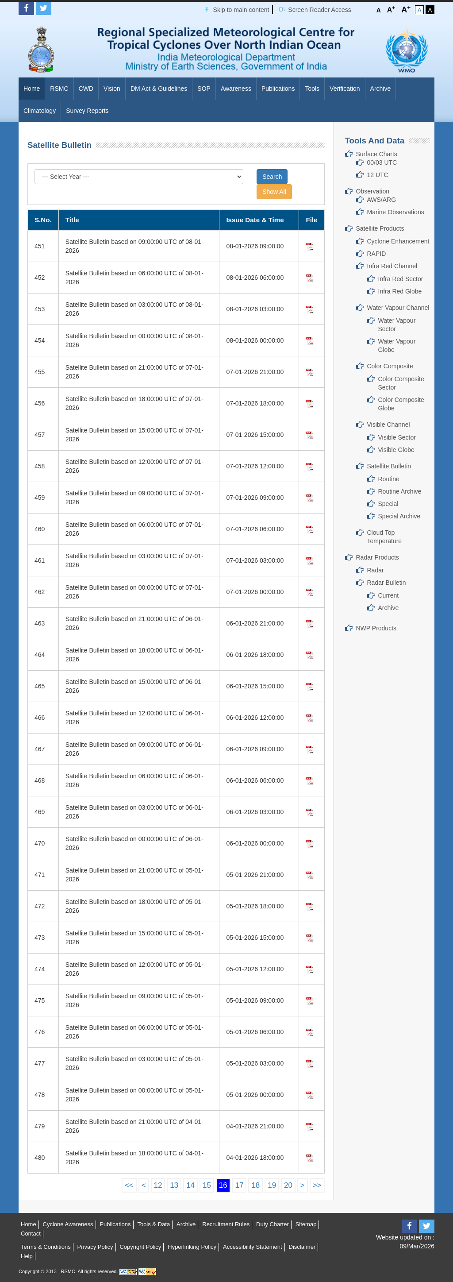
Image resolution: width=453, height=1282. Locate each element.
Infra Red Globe (400, 291)
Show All (274, 191)
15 (207, 1185)
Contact (31, 1233)
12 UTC (377, 174)
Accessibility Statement (252, 1246)
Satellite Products (380, 228)
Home (31, 88)
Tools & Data (153, 1224)
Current (388, 595)
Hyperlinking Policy (192, 1246)
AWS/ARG (381, 199)
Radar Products (377, 557)
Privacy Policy (95, 1246)
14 (190, 1185)
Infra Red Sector (400, 278)
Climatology (39, 110)
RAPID (376, 253)
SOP (204, 88)
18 (255, 1185)
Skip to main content (241, 9)
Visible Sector (397, 437)
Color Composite (390, 366)
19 (272, 1185)
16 (223, 1185)
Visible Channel (388, 424)
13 (174, 1185)
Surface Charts (376, 154)
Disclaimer (302, 1246)
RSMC (59, 88)
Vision (112, 88)
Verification (345, 88)
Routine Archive (400, 491)
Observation (372, 191)
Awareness (236, 88)
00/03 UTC (382, 162)
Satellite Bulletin (389, 466)
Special (388, 503)
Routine (388, 479)
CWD (86, 88)
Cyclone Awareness (68, 1224)
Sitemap (306, 1224)
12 (158, 1185)
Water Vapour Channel (398, 307)
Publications (278, 88)
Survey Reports (87, 110)
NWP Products (376, 628)
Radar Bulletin (386, 582)
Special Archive (399, 516)
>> (317, 1185)
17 (239, 1185)
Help (27, 1256)
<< (129, 1185)
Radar (375, 570)
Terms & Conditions (46, 1246)
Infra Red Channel (392, 266)
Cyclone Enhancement (398, 241)
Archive (380, 88)
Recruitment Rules (226, 1224)
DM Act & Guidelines (159, 88)
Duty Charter (272, 1224)
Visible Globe (396, 449)
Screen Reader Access (319, 9)
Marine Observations (395, 212)
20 (288, 1185)
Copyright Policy (140, 1246)
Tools (312, 88)
